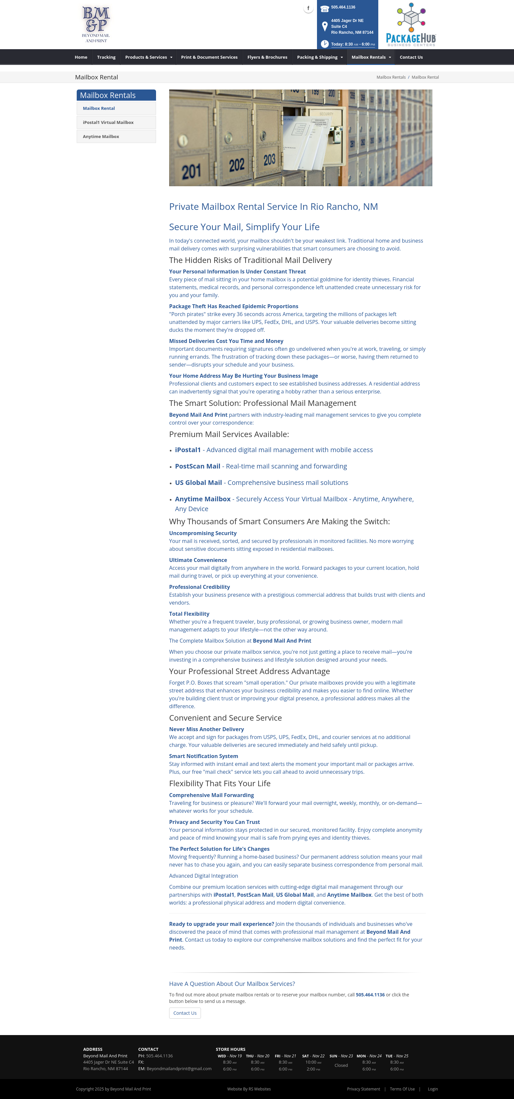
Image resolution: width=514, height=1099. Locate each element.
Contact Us (185, 1013)
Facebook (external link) (308, 8)
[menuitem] (81, 57)
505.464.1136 (343, 7)
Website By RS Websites (249, 1089)
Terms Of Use (402, 1089)
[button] (347, 46)
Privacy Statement (363, 1089)
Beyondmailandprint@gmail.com (179, 1068)
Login (433, 1089)
